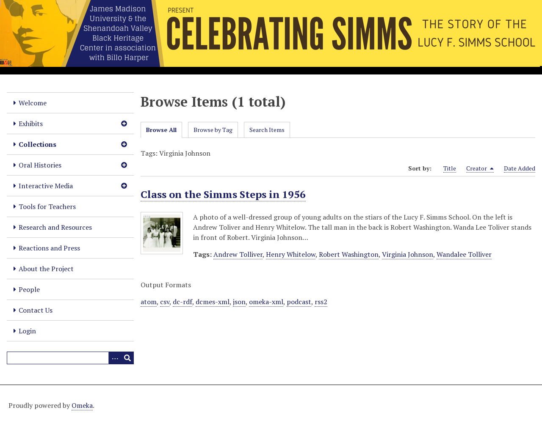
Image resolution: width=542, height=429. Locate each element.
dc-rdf (182, 301)
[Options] (114, 358)
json (239, 301)
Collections (37, 144)
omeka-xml (266, 301)
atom (149, 301)
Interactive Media (46, 185)
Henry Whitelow (290, 254)
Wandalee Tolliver (464, 254)
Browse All (161, 130)
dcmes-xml (213, 301)
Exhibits (31, 123)
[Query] (70, 358)
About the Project (46, 268)
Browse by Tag (213, 130)
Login (27, 331)
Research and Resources (55, 227)
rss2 (321, 301)
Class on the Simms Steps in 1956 (223, 194)
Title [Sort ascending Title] (449, 168)
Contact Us (36, 310)
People (29, 289)
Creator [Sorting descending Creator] (480, 168)
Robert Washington (349, 254)
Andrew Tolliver (238, 254)
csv (164, 301)
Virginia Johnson (407, 254)
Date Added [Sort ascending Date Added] (519, 168)
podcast (299, 301)
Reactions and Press (49, 248)
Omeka (82, 405)
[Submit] (127, 358)
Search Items (267, 130)
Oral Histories (40, 165)
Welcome (33, 102)
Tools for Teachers (47, 206)
